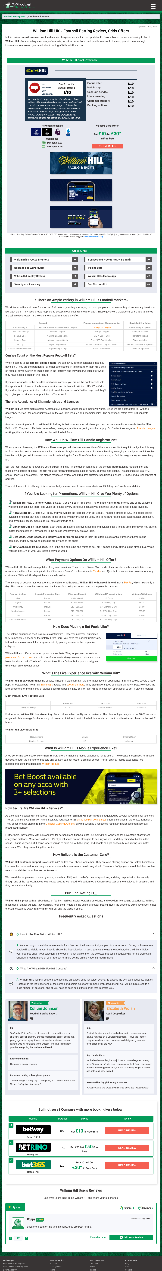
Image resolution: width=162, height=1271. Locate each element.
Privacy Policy (56, 1267)
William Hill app (50, 764)
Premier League (146, 428)
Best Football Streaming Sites (15, 1267)
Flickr (92, 1267)
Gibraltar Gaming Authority (60, 823)
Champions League (102, 327)
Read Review (127, 1130)
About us (53, 1263)
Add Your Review (133, 1237)
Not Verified (107, 146)
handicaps (47, 684)
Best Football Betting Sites (14, 1263)
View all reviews (98, 1237)
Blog (127, 1263)
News (127, 1267)
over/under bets (75, 684)
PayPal (128, 582)
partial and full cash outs (19, 657)
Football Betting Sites (14, 16)
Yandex (97, 571)
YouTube (94, 1263)
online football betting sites (91, 819)
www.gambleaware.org (93, 237)
